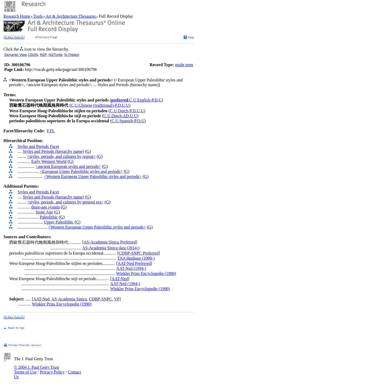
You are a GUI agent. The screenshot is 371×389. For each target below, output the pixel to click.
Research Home (17, 16)
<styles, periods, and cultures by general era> (65, 202)
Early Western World (49, 161)
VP (116, 299)
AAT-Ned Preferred (134, 263)
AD (126, 116)
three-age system (45, 207)
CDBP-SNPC (100, 299)
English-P (145, 100)
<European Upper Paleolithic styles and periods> (81, 171)
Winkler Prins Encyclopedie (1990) (146, 273)
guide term (184, 64)
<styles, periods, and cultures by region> (61, 156)
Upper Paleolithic (59, 222)
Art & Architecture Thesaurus (71, 16)
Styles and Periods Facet (38, 146)
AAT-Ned (120, 278)
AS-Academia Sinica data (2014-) (110, 248)
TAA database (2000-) (136, 258)
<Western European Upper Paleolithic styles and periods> (92, 176)
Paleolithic (49, 217)
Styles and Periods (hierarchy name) (53, 151)
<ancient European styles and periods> (68, 166)
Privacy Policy (52, 372)
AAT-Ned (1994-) (131, 268)
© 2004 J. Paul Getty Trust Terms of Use (36, 369)
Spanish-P (128, 121)
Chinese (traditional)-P (98, 105)
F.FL (51, 131)
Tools (38, 16)
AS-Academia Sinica (69, 299)
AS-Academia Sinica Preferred (110, 242)
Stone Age (44, 212)
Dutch (116, 116)
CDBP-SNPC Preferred (139, 253)
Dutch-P (125, 111)
